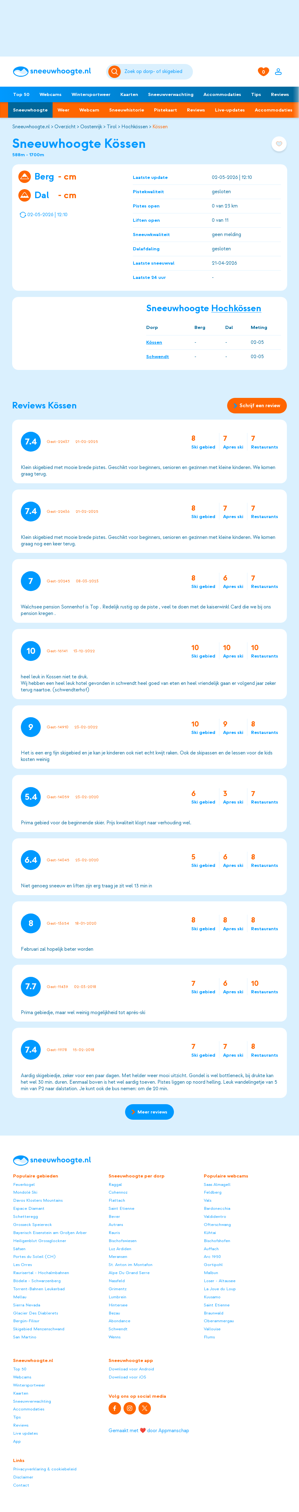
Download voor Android (131, 1369)
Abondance (119, 1320)
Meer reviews (149, 1112)
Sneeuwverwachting (171, 94)
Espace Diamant (28, 1208)
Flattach (117, 1200)
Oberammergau (219, 1320)
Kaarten (129, 94)
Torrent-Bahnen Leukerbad (39, 1288)
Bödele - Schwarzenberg (37, 1280)
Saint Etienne (121, 1208)
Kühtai (210, 1232)
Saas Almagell (217, 1184)
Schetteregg (25, 1216)
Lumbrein (117, 1297)
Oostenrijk (91, 127)
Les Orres (22, 1264)
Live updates (25, 1433)
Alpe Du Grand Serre (129, 1272)
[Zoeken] (157, 71)
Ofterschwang (217, 1224)
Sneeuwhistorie (126, 110)
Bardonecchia (217, 1208)
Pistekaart (165, 110)
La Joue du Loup (220, 1288)
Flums (209, 1337)
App (17, 1441)
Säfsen (19, 1248)
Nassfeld (117, 1280)
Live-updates (230, 110)
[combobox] (157, 71)
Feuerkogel (24, 1184)
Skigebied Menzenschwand (38, 1329)
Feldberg (213, 1192)
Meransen (118, 1256)
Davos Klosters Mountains (38, 1200)
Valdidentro (215, 1216)
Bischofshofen (217, 1240)
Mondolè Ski (25, 1192)
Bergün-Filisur (26, 1320)
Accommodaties (222, 94)
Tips (256, 94)
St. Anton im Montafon (130, 1264)
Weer (63, 110)
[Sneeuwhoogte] (56, 71)
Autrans (116, 1224)
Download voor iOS (127, 1377)
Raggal (115, 1184)
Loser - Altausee (220, 1280)
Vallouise (212, 1329)
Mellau (19, 1297)
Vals (207, 1200)
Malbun (211, 1272)
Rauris (114, 1232)
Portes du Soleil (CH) (34, 1256)
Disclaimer (23, 1477)
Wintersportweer (91, 94)
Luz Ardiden (120, 1248)
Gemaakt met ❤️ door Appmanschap (149, 1431)
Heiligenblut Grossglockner (39, 1240)
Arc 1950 (212, 1256)
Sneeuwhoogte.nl (31, 127)
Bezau (114, 1313)
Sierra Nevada (26, 1305)
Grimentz (118, 1288)
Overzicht (65, 127)
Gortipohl (213, 1264)
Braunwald (213, 1313)
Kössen (160, 127)
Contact (21, 1485)
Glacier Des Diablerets (35, 1313)
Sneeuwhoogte (30, 110)
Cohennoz (118, 1192)
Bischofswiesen (123, 1240)
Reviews (280, 94)
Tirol (112, 127)
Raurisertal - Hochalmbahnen (41, 1272)
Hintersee (118, 1305)
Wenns (114, 1337)
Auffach (211, 1248)
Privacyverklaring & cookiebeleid (45, 1469)
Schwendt (157, 356)
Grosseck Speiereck (32, 1224)
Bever (114, 1216)
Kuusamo (212, 1297)
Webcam (89, 110)
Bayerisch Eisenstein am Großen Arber (50, 1232)
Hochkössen (134, 127)
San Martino (24, 1337)
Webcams (51, 94)
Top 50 (21, 94)
